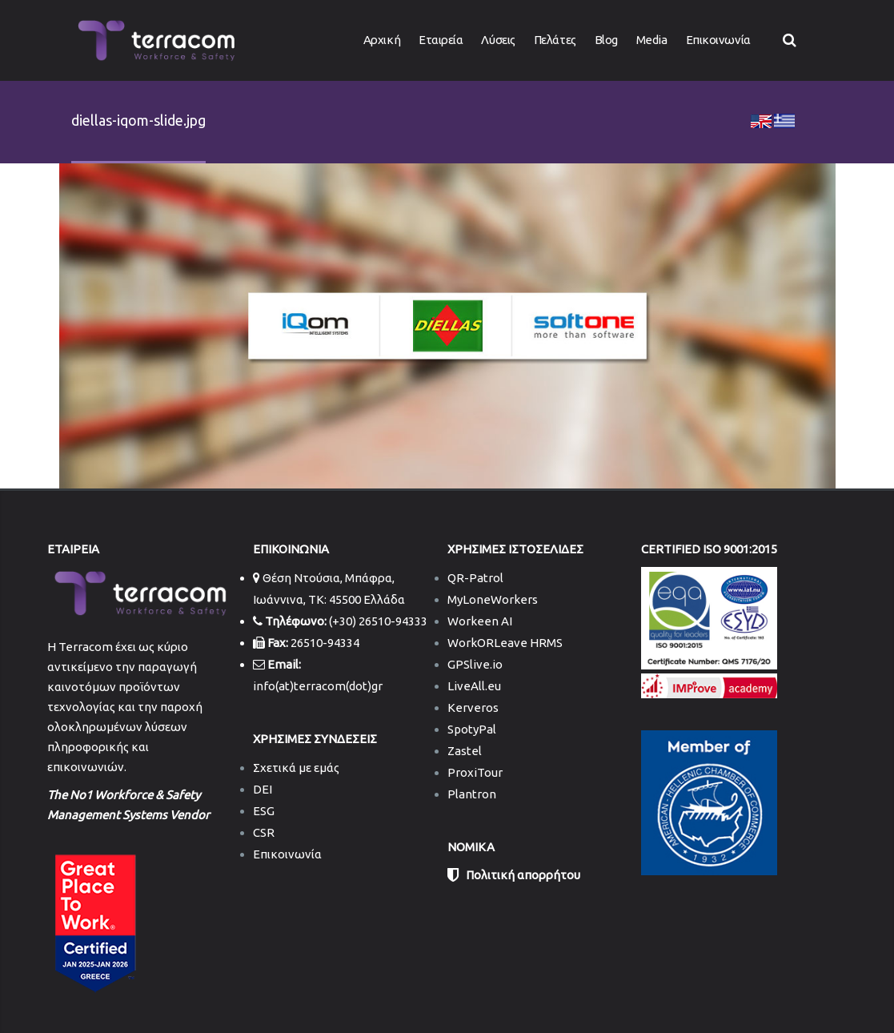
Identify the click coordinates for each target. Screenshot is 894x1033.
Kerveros (473, 707)
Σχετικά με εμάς (296, 767)
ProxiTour (475, 772)
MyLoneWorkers (492, 599)
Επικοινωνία (718, 39)
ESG (264, 811)
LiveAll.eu (474, 686)
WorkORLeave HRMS (505, 642)
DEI (262, 789)
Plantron (471, 794)
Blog (606, 39)
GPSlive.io (475, 664)
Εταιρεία (441, 39)
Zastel (464, 751)
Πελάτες (555, 39)
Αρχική (381, 39)
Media (651, 39)
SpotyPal (471, 729)
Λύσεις (498, 39)
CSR (264, 832)
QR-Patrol (475, 578)
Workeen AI (479, 621)
